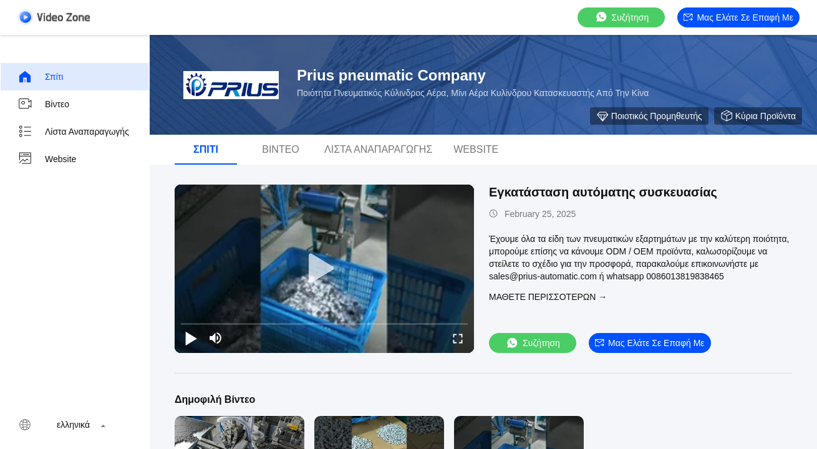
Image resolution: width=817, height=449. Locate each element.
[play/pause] (190, 338)
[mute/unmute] (215, 338)
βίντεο (43, 104)
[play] (324, 268)
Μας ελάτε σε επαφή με (738, 17)
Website (46, 159)
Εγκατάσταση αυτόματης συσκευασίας (603, 192)
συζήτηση (621, 17)
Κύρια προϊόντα (758, 116)
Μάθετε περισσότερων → (548, 297)
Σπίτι (40, 76)
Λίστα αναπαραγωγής (73, 131)
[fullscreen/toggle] (457, 338)
